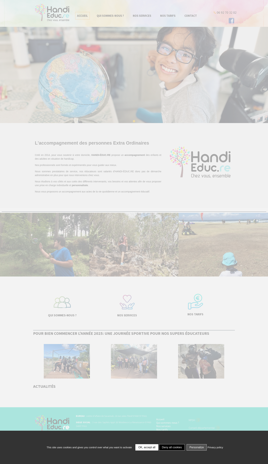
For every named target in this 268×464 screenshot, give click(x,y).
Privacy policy (215, 447)
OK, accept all (146, 447)
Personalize (197, 447)
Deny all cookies (172, 447)
